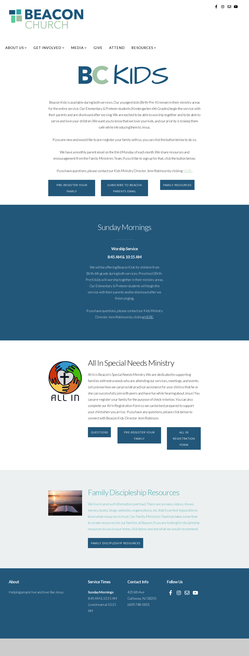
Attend (117, 47)
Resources (143, 47)
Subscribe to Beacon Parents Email (124, 188)
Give (98, 47)
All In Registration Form (184, 438)
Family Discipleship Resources (115, 543)
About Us (16, 47)
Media (79, 47)
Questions (99, 432)
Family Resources (177, 185)
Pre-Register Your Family (71, 188)
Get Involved (48, 47)
